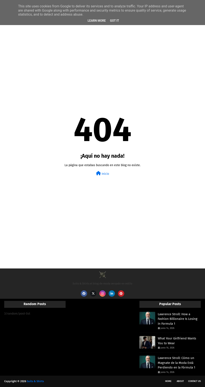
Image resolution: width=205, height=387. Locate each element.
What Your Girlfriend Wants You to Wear (177, 340)
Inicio (102, 173)
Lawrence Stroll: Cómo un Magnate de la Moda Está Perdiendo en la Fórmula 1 (176, 362)
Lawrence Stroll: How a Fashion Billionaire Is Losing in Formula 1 (177, 319)
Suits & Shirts (35, 381)
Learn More (97, 20)
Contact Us (194, 381)
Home (168, 381)
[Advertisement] (102, 58)
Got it (114, 20)
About (180, 381)
